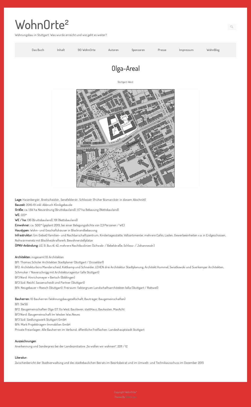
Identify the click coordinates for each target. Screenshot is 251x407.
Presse (162, 50)
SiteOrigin (131, 397)
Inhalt (61, 50)
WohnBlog (213, 50)
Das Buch (38, 50)
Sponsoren (138, 50)
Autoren (113, 50)
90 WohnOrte (86, 50)
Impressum (186, 50)
